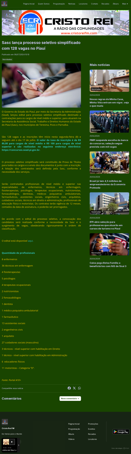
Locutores (83, 4)
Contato (94, 4)
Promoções (93, 424)
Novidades (7, 59)
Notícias (71, 4)
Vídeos (71, 439)
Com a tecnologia (120, 448)
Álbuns (116, 4)
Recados (105, 4)
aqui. (30, 240)
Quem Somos (44, 4)
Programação (59, 4)
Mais (125, 4)
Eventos (91, 429)
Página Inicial (29, 4)
